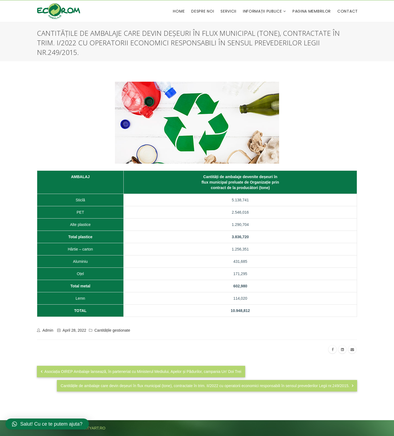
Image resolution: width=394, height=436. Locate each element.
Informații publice (263, 11)
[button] (47, 424)
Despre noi (202, 11)
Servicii (228, 11)
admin (47, 330)
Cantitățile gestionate (112, 330)
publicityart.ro (88, 428)
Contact (347, 11)
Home (179, 11)
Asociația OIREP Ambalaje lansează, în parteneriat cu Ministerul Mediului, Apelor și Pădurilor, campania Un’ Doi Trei (141, 371)
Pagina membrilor (311, 11)
